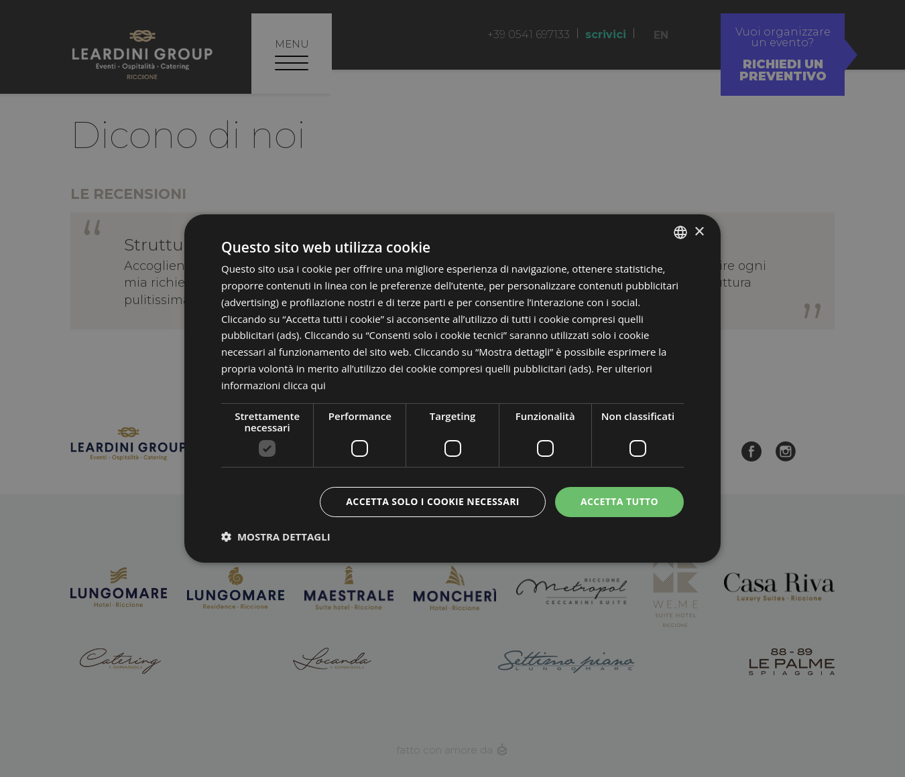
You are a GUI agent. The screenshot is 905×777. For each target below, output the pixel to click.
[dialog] (452, 388)
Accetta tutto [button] (619, 501)
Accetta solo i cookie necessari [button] (433, 501)
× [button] (699, 231)
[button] (275, 537)
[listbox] (680, 232)
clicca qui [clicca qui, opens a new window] (304, 385)
